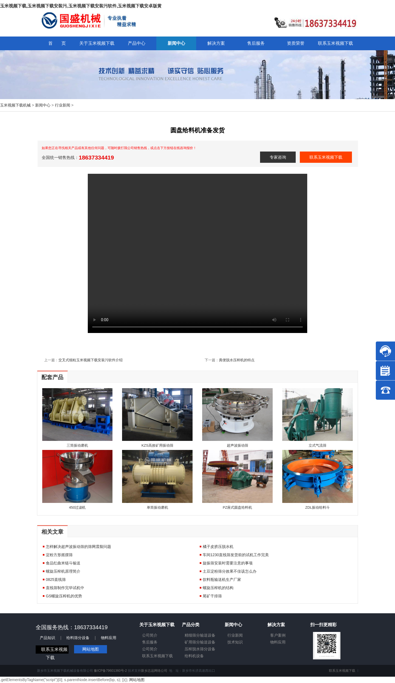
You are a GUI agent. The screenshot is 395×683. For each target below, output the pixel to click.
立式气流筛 (317, 445)
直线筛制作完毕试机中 (65, 588)
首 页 (57, 43)
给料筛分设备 (77, 638)
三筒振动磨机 (77, 445)
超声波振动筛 (237, 445)
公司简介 (149, 635)
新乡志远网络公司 (154, 671)
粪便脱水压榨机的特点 (237, 360)
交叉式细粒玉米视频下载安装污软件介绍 (90, 360)
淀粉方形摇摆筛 (59, 555)
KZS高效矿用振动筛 (157, 445)
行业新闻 (62, 105)
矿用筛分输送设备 (200, 642)
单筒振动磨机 (157, 507)
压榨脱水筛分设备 (200, 649)
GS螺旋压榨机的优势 (64, 596)
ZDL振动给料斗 (317, 507)
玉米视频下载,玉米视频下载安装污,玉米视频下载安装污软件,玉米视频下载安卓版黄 (81, 6)
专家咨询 (278, 157)
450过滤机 (77, 507)
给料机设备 (194, 656)
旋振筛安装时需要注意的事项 (228, 563)
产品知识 (47, 638)
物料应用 (108, 638)
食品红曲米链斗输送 (63, 563)
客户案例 (278, 635)
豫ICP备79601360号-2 (110, 671)
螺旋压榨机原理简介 (63, 571)
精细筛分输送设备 (200, 635)
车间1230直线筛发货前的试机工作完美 (236, 555)
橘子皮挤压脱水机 (218, 546)
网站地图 (90, 649)
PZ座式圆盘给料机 (237, 507)
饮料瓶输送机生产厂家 (222, 579)
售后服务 (149, 642)
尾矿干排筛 (212, 596)
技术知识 (235, 642)
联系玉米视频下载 (325, 157)
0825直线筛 (56, 579)
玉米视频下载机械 (15, 105)
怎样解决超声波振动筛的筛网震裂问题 (78, 546)
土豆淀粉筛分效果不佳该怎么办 (229, 571)
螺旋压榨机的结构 (218, 588)
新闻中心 (42, 105)
